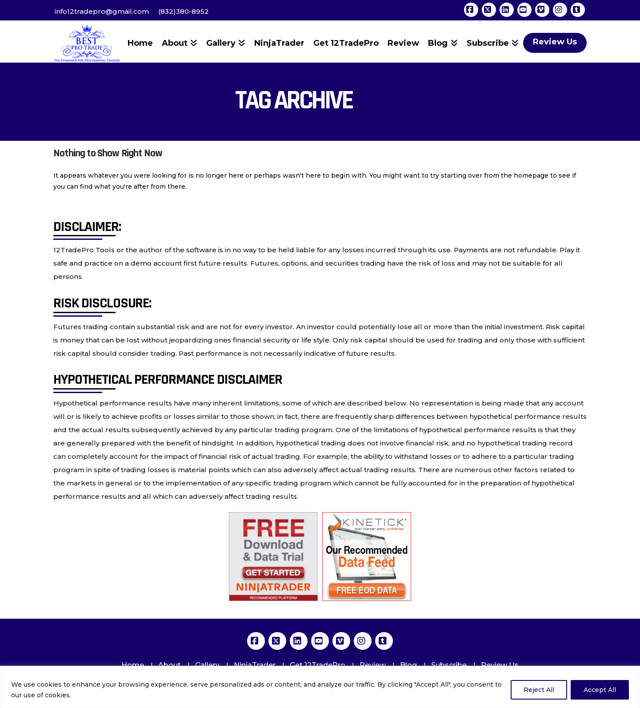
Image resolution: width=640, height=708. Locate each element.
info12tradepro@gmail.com (102, 11)
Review (373, 665)
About (169, 665)
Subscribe (449, 665)
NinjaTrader (255, 665)
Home (132, 665)
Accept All (600, 690)
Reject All (539, 690)
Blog (408, 665)
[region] (320, 687)
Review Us (500, 665)
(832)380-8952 (183, 11)
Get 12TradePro (317, 665)
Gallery (207, 665)
